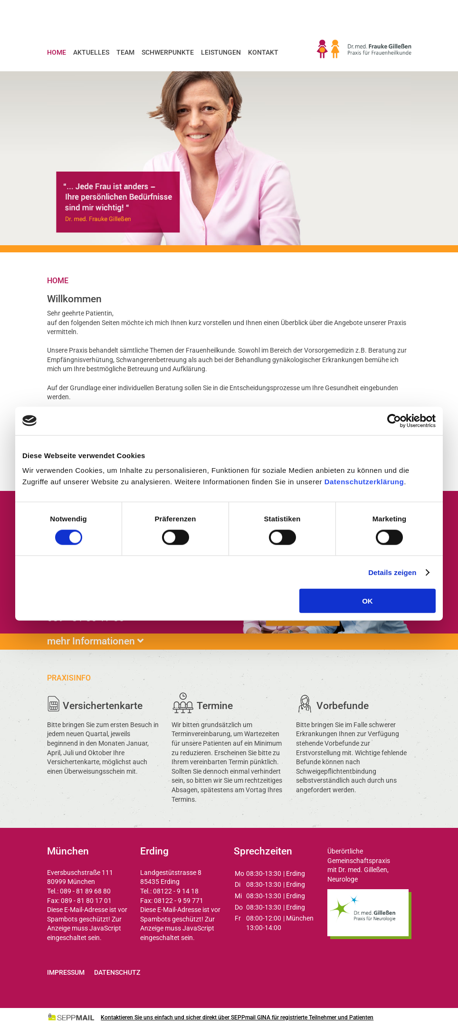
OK (367, 601)
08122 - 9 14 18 (176, 891)
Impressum (66, 972)
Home (56, 52)
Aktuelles (91, 52)
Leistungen (221, 52)
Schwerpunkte (168, 52)
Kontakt (263, 52)
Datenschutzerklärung (364, 482)
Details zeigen (392, 572)
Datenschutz (117, 972)
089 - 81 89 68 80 (85, 891)
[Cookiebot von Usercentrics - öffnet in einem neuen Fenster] (394, 420)
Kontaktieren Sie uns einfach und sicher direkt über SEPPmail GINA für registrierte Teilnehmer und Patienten (237, 1017)
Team (125, 52)
